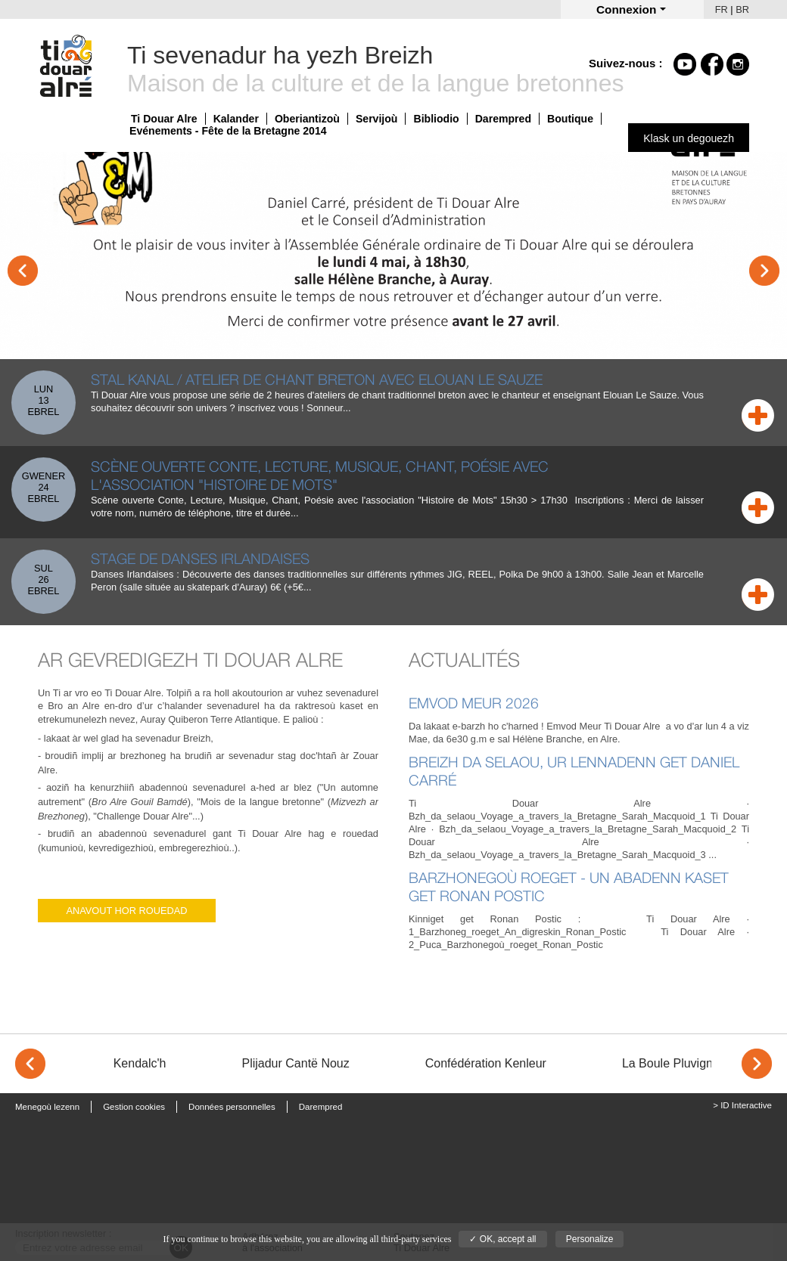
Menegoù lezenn (47, 1106)
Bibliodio (436, 119)
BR (742, 9)
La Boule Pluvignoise (678, 1063)
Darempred (503, 119)
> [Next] (757, 1064)
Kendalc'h (140, 1063)
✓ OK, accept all (502, 1239)
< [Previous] (30, 1064)
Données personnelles (231, 1106)
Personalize (590, 1239)
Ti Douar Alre (164, 119)
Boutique (570, 119)
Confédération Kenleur (485, 1063)
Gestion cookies (134, 1106)
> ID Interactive (742, 1105)
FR (721, 9)
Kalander (236, 119)
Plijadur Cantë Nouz (295, 1063)
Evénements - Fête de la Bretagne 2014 (228, 131)
